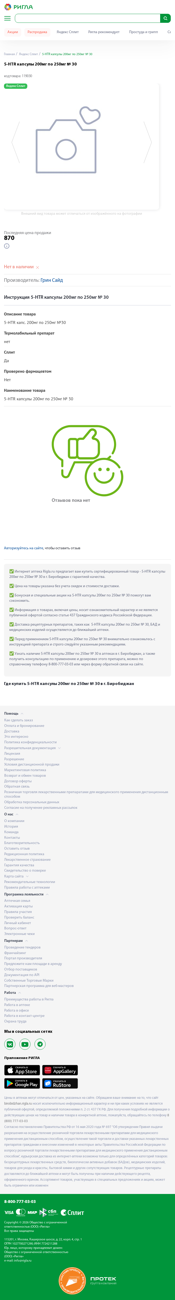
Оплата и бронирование (24, 726)
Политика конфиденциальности (30, 742)
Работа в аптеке (17, 1005)
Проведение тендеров (22, 948)
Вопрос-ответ (15, 928)
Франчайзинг (15, 953)
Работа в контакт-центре (24, 1016)
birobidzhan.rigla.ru (18, 1103)
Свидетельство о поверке (25, 871)
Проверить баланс (19, 918)
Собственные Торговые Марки (29, 981)
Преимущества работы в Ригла (29, 1000)
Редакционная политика (24, 854)
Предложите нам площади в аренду (33, 964)
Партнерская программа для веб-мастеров (39, 986)
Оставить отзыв (17, 849)
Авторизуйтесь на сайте (23, 548)
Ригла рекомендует (104, 32)
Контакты (12, 838)
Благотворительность (22, 843)
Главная (9, 54)
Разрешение (14, 759)
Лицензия (12, 754)
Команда (11, 832)
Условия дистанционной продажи (31, 765)
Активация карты (18, 906)
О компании (14, 821)
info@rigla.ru (23, 1260)
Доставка (11, 732)
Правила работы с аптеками (27, 888)
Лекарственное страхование (27, 860)
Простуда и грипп (143, 32)
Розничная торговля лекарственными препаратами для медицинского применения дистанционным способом (86, 794)
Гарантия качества (19, 865)
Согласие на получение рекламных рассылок (40, 808)
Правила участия (18, 912)
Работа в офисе (16, 1011)
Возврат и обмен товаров (25, 776)
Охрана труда (15, 1022)
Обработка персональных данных (31, 802)
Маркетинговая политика (25, 770)
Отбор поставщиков (20, 970)
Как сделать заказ (18, 720)
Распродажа (37, 32)
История (11, 827)
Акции (12, 32)
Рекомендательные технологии (29, 882)
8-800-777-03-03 (20, 1202)
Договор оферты (18, 781)
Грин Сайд (52, 280)
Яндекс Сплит (68, 32)
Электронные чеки (19, 934)
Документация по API (21, 975)
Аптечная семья (17, 901)
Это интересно (16, 737)
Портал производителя (23, 958)
